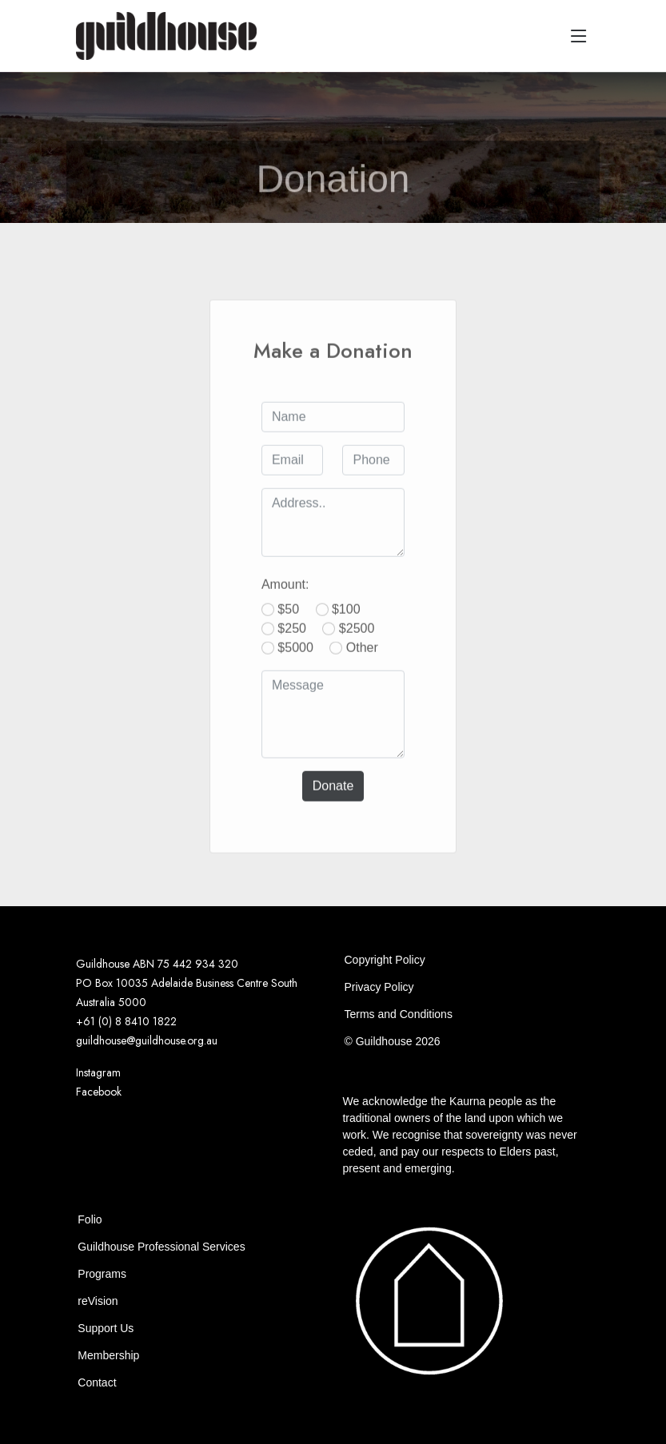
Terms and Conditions (398, 1014)
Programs (102, 1273)
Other (362, 664)
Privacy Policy (378, 987)
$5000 (295, 664)
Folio (90, 1219)
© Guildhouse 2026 (392, 1041)
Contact (97, 1382)
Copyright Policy (384, 959)
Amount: (285, 601)
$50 (288, 626)
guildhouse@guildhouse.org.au (146, 1040)
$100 (346, 626)
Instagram (98, 1072)
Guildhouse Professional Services (161, 1246)
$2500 (357, 645)
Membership (108, 1355)
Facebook (99, 1092)
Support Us (106, 1328)
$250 (291, 645)
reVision (98, 1301)
